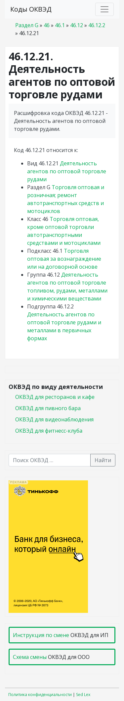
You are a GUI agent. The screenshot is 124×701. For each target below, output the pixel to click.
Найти (103, 460)
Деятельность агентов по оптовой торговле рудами (66, 171)
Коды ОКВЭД (31, 9)
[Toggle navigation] (104, 9)
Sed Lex (83, 694)
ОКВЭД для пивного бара (48, 408)
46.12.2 (96, 25)
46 (47, 25)
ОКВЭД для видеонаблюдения (54, 419)
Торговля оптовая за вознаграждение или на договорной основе (64, 258)
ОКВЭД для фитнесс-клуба (48, 430)
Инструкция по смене (41, 635)
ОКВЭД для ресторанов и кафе (55, 397)
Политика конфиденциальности (40, 694)
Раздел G (26, 25)
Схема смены (30, 657)
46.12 (76, 25)
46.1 (60, 25)
